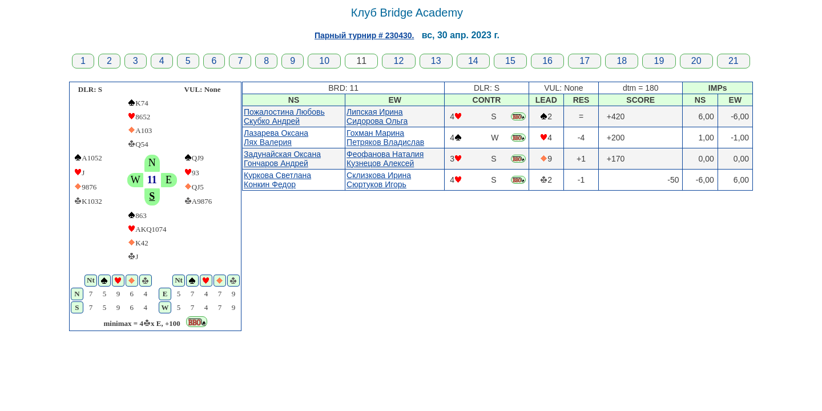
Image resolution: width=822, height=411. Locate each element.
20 (696, 61)
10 (324, 61)
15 (510, 61)
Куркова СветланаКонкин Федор (277, 180)
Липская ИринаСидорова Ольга (377, 116)
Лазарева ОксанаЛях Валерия (276, 137)
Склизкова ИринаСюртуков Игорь (378, 180)
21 (733, 61)
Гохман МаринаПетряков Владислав (385, 137)
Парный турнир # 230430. (364, 35)
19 (659, 61)
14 (473, 61)
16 (547, 61)
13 (436, 61)
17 (584, 61)
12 (399, 61)
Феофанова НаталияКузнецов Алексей (385, 159)
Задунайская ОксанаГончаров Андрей (282, 159)
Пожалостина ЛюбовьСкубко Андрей (284, 116)
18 (621, 61)
